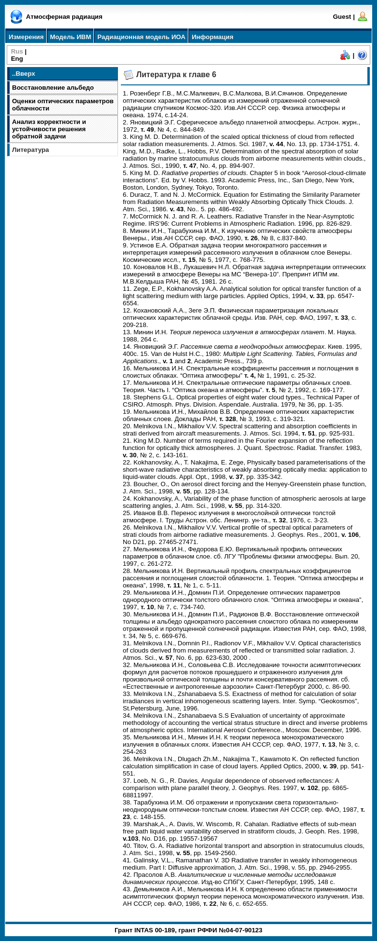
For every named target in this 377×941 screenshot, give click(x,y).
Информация (212, 37)
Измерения (26, 37)
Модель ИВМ (70, 37)
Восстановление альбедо (53, 87)
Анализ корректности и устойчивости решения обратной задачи (49, 129)
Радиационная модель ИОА (141, 37)
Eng (17, 58)
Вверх (25, 73)
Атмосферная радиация (64, 16)
